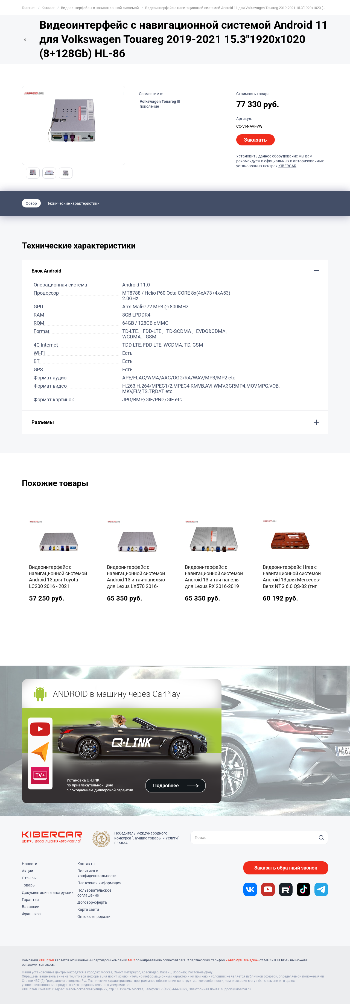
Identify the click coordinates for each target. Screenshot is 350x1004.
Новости (29, 864)
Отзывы (29, 878)
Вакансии (30, 907)
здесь (49, 965)
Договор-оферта (92, 902)
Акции (27, 871)
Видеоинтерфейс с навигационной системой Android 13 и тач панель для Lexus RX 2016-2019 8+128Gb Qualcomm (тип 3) (214, 577)
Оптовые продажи (93, 916)
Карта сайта (88, 909)
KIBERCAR (287, 166)
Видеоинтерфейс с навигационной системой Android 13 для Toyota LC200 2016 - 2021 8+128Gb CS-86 (58, 577)
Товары (29, 885)
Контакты (86, 864)
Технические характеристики (73, 203)
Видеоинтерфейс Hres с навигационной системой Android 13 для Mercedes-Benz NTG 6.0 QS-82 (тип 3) (292, 577)
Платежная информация (99, 883)
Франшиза (31, 914)
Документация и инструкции (48, 892)
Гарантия (30, 899)
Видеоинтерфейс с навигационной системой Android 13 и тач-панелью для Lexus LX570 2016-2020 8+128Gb (136, 577)
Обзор (31, 203)
